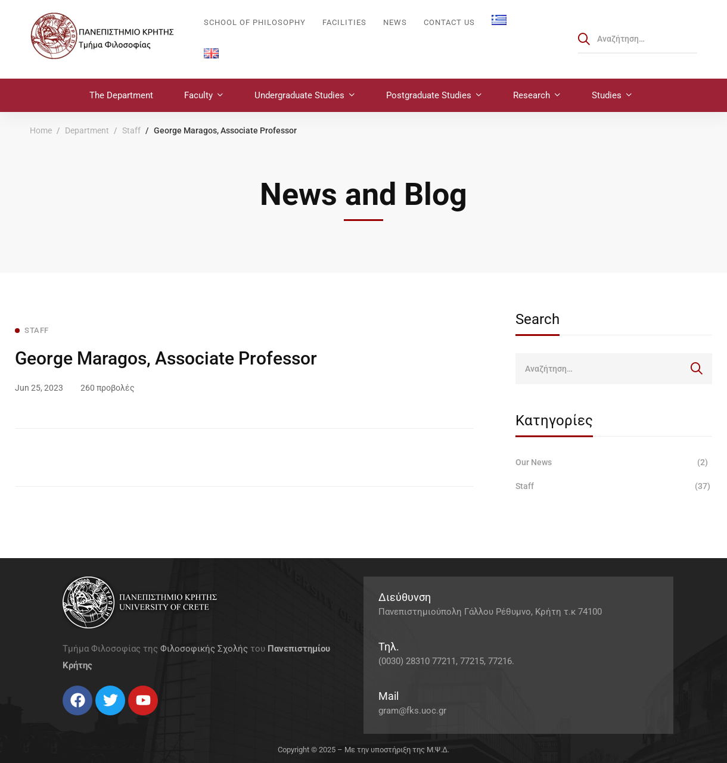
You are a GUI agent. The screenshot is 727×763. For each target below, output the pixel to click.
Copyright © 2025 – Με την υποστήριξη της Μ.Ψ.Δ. (363, 749)
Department (87, 130)
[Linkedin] (98, 719)
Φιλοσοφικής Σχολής (204, 648)
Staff (131, 130)
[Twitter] (74, 719)
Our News (613, 462)
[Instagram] (86, 719)
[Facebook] (62, 719)
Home (41, 130)
